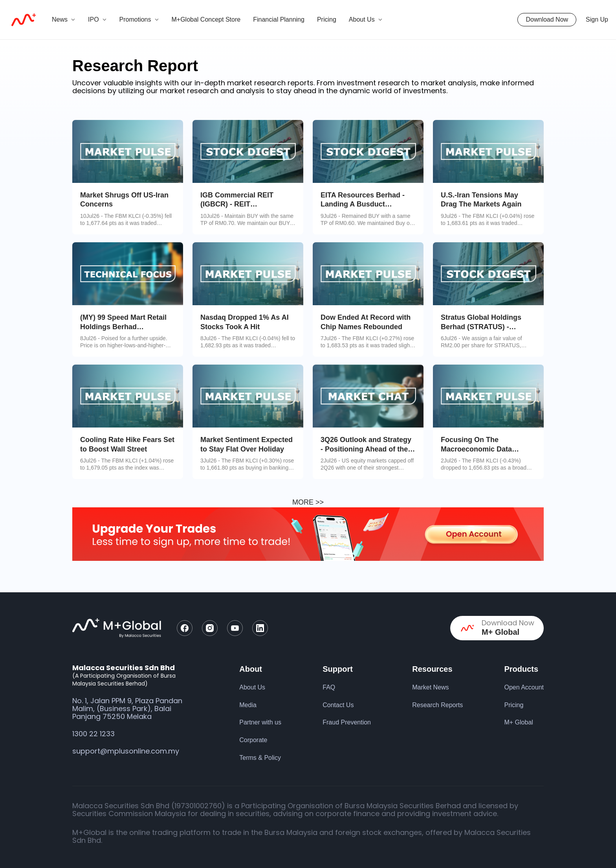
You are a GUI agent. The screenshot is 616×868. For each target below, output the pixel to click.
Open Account (524, 687)
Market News (430, 687)
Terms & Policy (260, 757)
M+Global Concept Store (206, 19)
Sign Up (597, 19)
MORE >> (308, 502)
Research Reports (437, 705)
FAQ (329, 687)
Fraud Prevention (347, 722)
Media (248, 705)
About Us (252, 687)
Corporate (253, 740)
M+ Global (518, 722)
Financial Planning (278, 19)
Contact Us (338, 705)
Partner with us (260, 722)
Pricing (326, 19)
